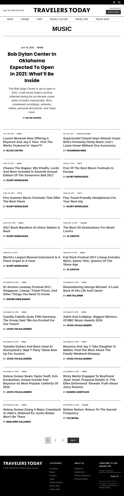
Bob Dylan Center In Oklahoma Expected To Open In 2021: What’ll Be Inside (32, 67)
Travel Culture (83, 133)
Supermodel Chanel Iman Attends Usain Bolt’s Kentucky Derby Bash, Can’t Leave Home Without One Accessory (91, 142)
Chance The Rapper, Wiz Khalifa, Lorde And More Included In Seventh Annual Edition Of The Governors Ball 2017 (31, 171)
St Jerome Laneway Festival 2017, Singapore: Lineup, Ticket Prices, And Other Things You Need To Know (30, 290)
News (40, 47)
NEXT (73, 440)
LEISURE (25, 19)
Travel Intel (55, 489)
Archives (54, 468)
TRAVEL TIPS (81, 19)
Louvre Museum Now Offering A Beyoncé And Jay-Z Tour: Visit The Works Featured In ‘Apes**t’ (28, 142)
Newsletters (115, 8)
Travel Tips (55, 486)
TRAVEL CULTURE (59, 19)
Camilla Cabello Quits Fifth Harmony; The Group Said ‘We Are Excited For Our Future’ (29, 320)
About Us (78, 468)
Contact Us (79, 472)
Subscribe (113, 12)
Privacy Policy (81, 479)
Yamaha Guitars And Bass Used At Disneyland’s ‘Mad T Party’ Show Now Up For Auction (30, 350)
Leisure (83, 223)
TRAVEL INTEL (102, 19)
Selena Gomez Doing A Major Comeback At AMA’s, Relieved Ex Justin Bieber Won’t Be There (32, 413)
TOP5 (39, 19)
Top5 (52, 479)
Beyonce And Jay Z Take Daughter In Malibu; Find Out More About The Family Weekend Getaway (89, 350)
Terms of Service (82, 475)
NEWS (10, 19)
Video (24, 282)
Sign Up (114, 476)
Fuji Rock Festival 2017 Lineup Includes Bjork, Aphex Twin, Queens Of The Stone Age (91, 261)
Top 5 (79, 163)
